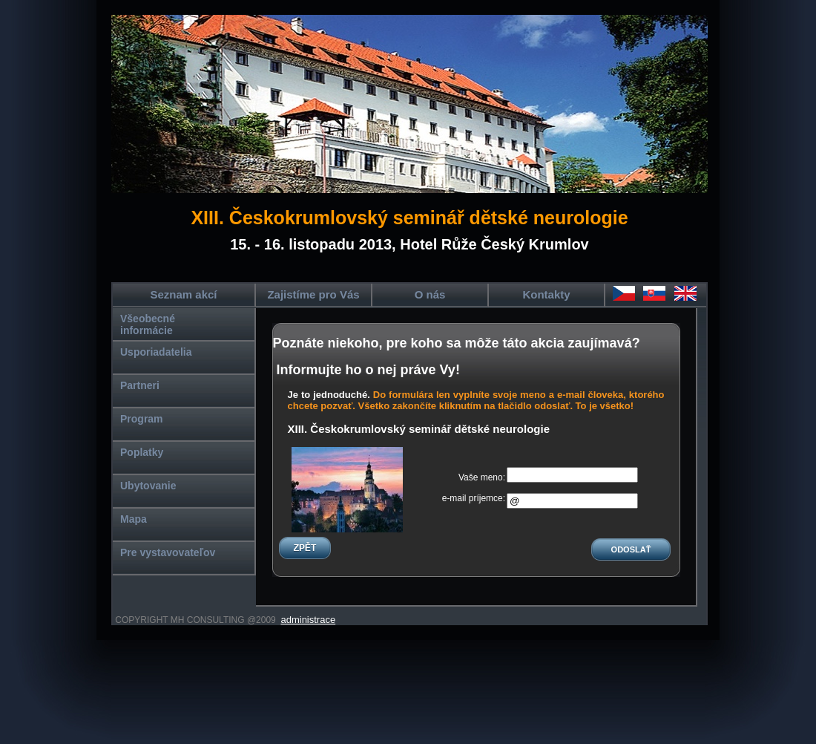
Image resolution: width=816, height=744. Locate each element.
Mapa (133, 519)
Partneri (139, 385)
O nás (430, 294)
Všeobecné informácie (147, 324)
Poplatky (141, 452)
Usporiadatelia (155, 352)
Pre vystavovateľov (167, 552)
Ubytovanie (148, 486)
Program (141, 419)
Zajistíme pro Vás (313, 294)
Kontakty (546, 294)
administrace (307, 619)
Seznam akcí (183, 294)
